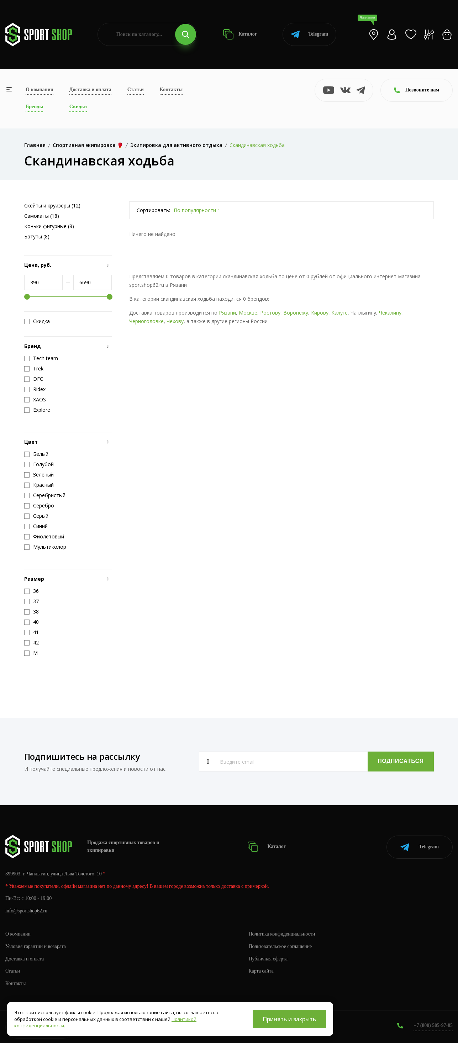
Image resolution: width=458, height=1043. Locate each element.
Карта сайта (261, 970)
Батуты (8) (36, 236)
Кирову (319, 312)
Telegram (309, 34)
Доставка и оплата (90, 89)
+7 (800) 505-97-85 (433, 1025)
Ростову (270, 312)
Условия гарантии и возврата (36, 945)
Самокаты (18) (41, 215)
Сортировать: (153, 210)
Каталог (240, 34)
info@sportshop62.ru (26, 910)
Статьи (135, 89)
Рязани (227, 312)
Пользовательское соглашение (281, 945)
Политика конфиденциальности (282, 933)
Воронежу (295, 312)
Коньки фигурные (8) (49, 226)
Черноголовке (146, 321)
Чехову (175, 321)
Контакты (171, 89)
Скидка (37, 321)
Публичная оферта (268, 958)
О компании (39, 89)
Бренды (34, 106)
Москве (248, 312)
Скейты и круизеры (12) (52, 205)
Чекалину (390, 312)
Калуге (339, 312)
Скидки (78, 106)
